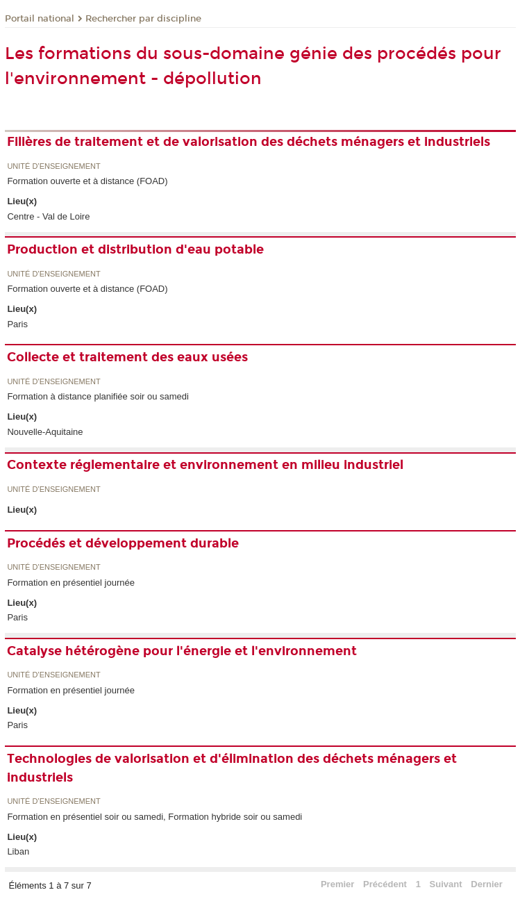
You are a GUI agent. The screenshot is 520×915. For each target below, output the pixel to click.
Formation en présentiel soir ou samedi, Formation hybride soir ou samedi (154, 816)
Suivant (446, 884)
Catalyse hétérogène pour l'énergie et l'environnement (182, 651)
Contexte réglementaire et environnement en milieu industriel (205, 464)
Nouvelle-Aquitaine (45, 432)
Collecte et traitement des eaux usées (127, 357)
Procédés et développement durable (123, 543)
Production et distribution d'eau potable (135, 249)
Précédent (385, 884)
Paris (17, 324)
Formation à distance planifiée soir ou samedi (98, 396)
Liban (18, 851)
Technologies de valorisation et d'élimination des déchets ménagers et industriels (232, 768)
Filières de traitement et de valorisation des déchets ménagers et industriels (248, 141)
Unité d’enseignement (53, 166)
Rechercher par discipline (143, 18)
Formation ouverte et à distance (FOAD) (87, 181)
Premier (337, 884)
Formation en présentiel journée (71, 582)
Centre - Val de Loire (48, 216)
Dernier (487, 884)
